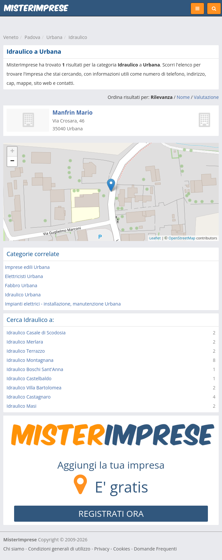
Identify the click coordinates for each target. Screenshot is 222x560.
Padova (32, 37)
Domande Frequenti (155, 549)
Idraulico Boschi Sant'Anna (35, 369)
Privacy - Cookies (112, 549)
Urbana (55, 37)
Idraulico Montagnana (30, 360)
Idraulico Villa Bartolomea (34, 387)
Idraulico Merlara (25, 342)
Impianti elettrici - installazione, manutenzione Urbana (63, 304)
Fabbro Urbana (21, 285)
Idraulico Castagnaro (29, 397)
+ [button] (12, 152)
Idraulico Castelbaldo (29, 378)
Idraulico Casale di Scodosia (36, 332)
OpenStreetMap (182, 237)
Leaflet (155, 237)
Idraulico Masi (21, 406)
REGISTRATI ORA (111, 513)
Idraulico (78, 37)
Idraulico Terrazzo (26, 351)
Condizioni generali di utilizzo (59, 549)
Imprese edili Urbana (27, 267)
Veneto (10, 37)
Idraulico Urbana (23, 294)
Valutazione (206, 97)
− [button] (12, 161)
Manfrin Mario (72, 112)
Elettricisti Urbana (24, 276)
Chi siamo (13, 549)
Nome (183, 97)
